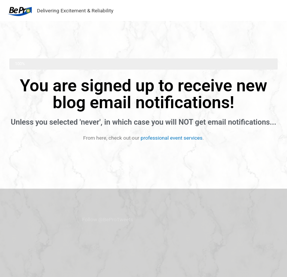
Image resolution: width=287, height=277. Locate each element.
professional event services (172, 138)
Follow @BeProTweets (107, 219)
